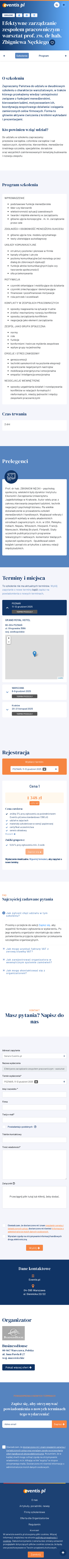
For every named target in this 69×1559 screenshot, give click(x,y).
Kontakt (34, 1530)
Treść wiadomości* (11, 1147)
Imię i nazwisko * (10, 1089)
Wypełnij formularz (38, 859)
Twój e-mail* (8, 1114)
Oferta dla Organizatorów (34, 1518)
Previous (4, 55)
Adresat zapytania (11, 1050)
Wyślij (34, 1248)
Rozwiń (9, 833)
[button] (57, 5)
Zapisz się (44, 925)
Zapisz (59, 1424)
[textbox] (33, 769)
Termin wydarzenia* (11, 1075)
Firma (5, 1101)
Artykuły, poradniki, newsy (35, 1506)
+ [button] (9, 638)
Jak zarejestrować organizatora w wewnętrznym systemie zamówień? (29, 961)
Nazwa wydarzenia (11, 1063)
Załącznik (7, 1183)
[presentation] (25, 1216)
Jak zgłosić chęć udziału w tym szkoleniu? (27, 914)
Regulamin (34, 1524)
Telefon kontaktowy (11, 1134)
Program (44, 55)
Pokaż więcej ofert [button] (19, 1367)
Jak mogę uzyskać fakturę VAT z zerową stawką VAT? (27, 950)
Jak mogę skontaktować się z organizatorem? (25, 972)
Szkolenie (8, 15)
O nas (34, 1499)
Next (65, 55)
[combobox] (34, 769)
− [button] (9, 642)
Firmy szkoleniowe (34, 1512)
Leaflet (60, 678)
